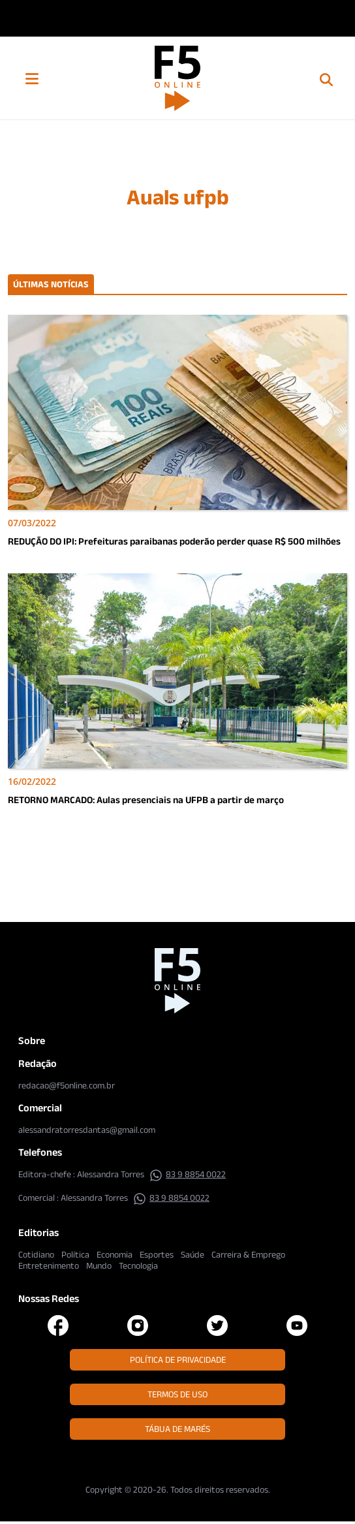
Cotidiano (36, 1254)
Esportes (157, 1254)
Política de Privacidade (178, 1359)
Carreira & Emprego (248, 1254)
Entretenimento (48, 1265)
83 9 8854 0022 (187, 1174)
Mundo (99, 1265)
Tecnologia (138, 1265)
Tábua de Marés (177, 1428)
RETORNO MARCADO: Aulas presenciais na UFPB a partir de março (146, 799)
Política (75, 1254)
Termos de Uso (177, 1394)
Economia (114, 1254)
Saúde (192, 1254)
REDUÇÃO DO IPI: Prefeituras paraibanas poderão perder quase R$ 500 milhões (174, 541)
